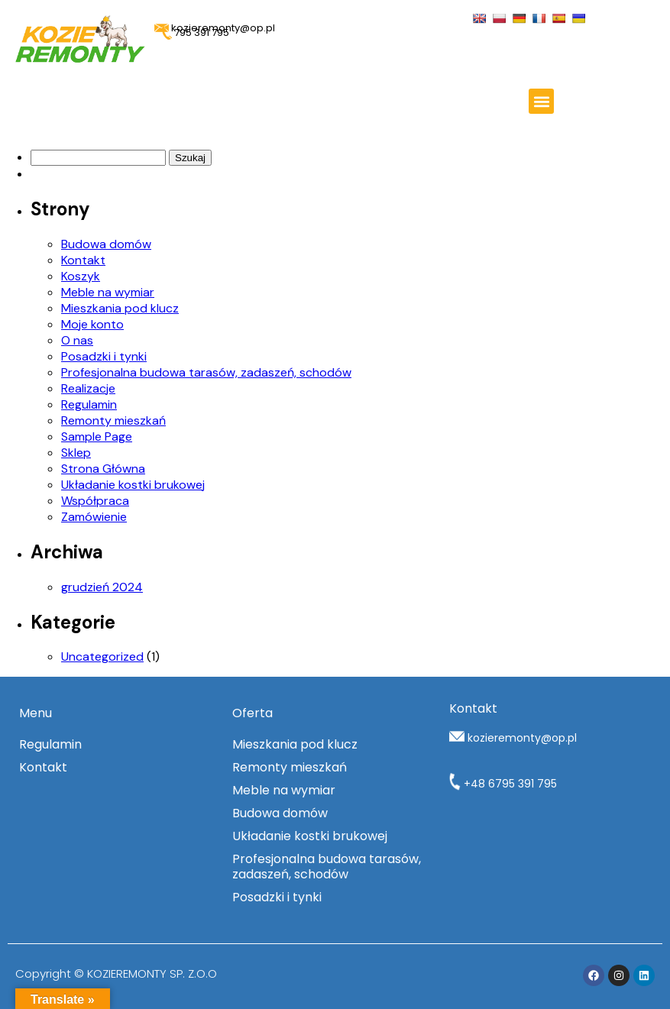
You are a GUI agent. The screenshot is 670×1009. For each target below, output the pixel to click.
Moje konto (92, 324)
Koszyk (80, 276)
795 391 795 (195, 32)
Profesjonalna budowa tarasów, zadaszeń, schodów (206, 372)
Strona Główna (103, 469)
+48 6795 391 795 (503, 783)
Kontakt (83, 260)
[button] (541, 101)
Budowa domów (106, 244)
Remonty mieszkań (113, 420)
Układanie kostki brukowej (133, 485)
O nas (77, 340)
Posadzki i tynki (104, 356)
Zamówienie (94, 517)
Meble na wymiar (107, 292)
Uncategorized (102, 656)
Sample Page (96, 437)
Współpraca (95, 501)
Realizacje (88, 388)
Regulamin (89, 404)
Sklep (76, 453)
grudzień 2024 (102, 587)
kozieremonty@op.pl (522, 737)
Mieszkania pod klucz (120, 308)
